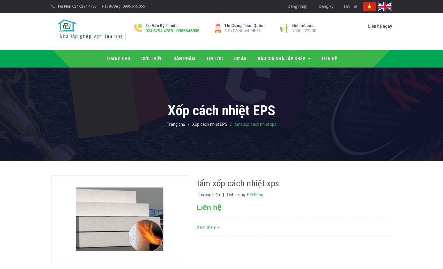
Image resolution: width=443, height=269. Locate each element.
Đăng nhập (296, 6)
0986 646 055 (134, 6)
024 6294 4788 (84, 6)
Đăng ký (324, 6)
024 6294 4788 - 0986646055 (172, 31)
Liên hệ (349, 6)
